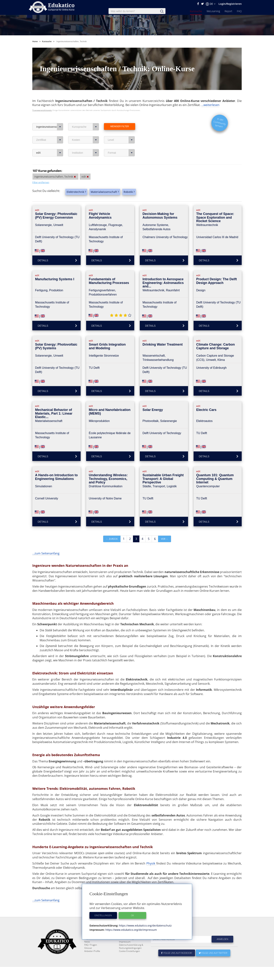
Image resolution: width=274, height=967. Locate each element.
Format (121, 152)
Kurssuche (196, 11)
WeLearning (213, 11)
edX (49, 152)
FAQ (239, 11)
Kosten (85, 140)
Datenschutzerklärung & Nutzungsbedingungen (131, 955)
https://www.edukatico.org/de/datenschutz (145, 925)
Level (121, 140)
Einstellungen (103, 915)
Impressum (125, 950)
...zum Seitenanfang (46, 553)
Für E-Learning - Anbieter (131, 947)
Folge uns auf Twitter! (213, 961)
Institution (85, 152)
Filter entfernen (40, 182)
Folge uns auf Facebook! (176, 961)
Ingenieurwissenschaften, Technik (49, 126)
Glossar (88, 956)
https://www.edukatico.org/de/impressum (131, 929)
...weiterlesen (210, 105)
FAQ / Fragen (90, 953)
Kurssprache (85, 126)
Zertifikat (49, 140)
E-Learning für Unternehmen (133, 944)
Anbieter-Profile (92, 959)
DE (210, 4)
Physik (151, 863)
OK (132, 915)
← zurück (112, 538)
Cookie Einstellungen (129, 959)
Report (228, 11)
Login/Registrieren (230, 4)
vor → (164, 538)
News (87, 950)
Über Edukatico (126, 941)
